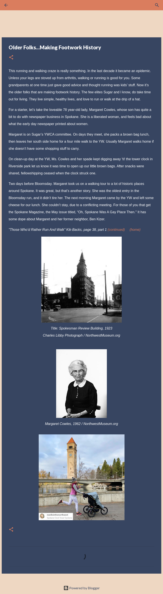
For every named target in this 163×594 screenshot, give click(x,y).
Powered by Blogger (81, 588)
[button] (11, 57)
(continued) (116, 229)
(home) (135, 229)
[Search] (18, 5)
